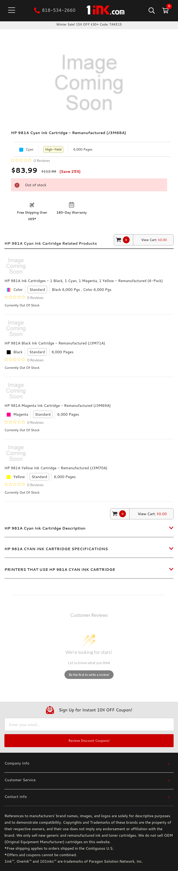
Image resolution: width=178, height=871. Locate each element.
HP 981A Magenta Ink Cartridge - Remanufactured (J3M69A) (57, 405)
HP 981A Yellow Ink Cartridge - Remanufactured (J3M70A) (55, 467)
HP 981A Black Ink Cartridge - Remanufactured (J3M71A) (54, 343)
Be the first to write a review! (89, 675)
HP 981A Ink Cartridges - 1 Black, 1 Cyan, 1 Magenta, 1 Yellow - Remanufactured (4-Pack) (83, 280)
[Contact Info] (87, 796)
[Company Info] (87, 763)
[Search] (151, 10)
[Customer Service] (87, 779)
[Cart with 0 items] (165, 10)
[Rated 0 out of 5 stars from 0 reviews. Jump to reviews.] (30, 160)
